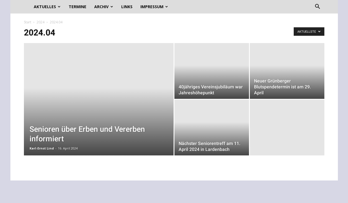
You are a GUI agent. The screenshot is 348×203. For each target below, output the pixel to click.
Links (127, 6)
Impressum (154, 6)
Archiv (103, 6)
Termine (77, 6)
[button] (317, 7)
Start (27, 22)
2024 (40, 22)
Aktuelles (47, 6)
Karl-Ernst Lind (42, 148)
